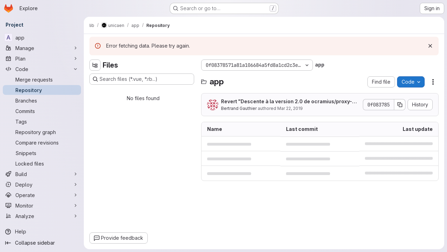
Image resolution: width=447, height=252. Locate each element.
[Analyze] (42, 216)
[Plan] (42, 58)
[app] (42, 37)
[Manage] (42, 48)
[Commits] (42, 111)
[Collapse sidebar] (42, 243)
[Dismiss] (430, 46)
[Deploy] (42, 184)
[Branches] (42, 100)
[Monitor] (42, 205)
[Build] (42, 174)
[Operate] (42, 195)
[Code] (42, 69)
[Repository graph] (42, 132)
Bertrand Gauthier (239, 108)
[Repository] (42, 90)
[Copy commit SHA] (399, 104)
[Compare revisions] (42, 142)
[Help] (42, 232)
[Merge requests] (42, 79)
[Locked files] (42, 163)
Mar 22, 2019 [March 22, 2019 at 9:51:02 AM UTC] (290, 108)
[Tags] (42, 121)
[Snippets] (42, 153)
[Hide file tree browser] (95, 65)
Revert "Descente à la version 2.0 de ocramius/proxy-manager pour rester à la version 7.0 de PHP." (290, 101)
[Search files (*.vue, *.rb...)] (141, 79)
